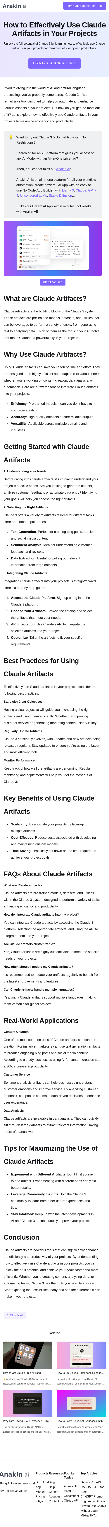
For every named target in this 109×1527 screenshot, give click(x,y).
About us (54, 1496)
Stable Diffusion (60, 195)
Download (42, 1482)
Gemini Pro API (91, 1482)
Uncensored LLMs (33, 195)
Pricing (40, 1496)
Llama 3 (68, 190)
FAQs (39, 1501)
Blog (52, 1482)
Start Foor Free (52, 282)
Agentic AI (70, 1486)
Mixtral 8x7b (88, 1515)
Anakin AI (63, 169)
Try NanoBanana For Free (85, 5)
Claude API (71, 1500)
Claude (81, 190)
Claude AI (16, 1315)
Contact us (56, 1501)
